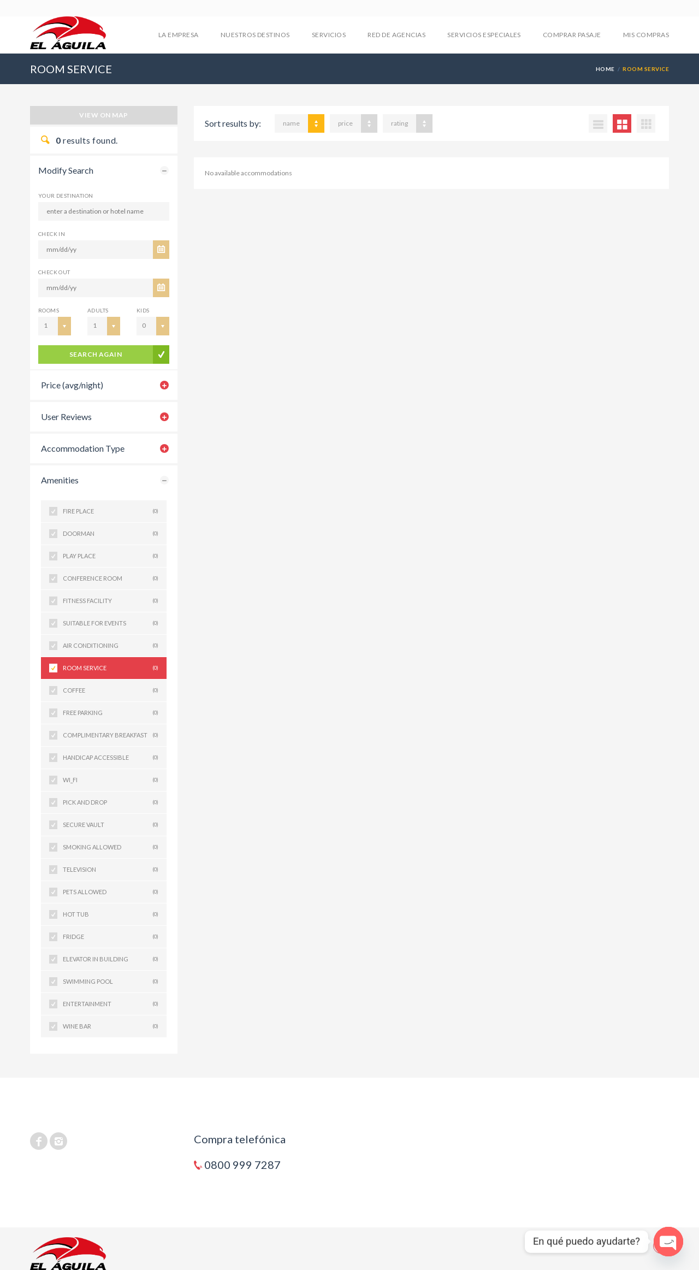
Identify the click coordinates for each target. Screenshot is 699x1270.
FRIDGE (110, 936)
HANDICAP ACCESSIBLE (110, 757)
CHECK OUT (54, 272)
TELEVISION (110, 869)
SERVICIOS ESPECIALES (484, 35)
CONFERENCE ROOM (110, 578)
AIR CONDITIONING (110, 645)
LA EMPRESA (178, 35)
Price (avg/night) (72, 385)
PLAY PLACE (110, 556)
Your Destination (65, 195)
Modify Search (65, 170)
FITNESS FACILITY (110, 600)
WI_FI (110, 780)
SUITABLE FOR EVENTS (110, 623)
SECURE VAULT (110, 824)
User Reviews (66, 416)
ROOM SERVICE (110, 668)
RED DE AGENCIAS (396, 35)
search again (95, 354)
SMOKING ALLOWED (110, 847)
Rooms (48, 310)
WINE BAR (110, 1026)
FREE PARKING (110, 712)
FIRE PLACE (110, 511)
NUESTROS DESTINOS (255, 35)
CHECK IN (51, 234)
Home (605, 69)
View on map (103, 115)
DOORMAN (110, 533)
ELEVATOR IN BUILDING (110, 959)
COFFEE (110, 690)
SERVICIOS (329, 35)
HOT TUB (110, 914)
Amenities (60, 480)
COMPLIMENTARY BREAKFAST (110, 735)
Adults (97, 310)
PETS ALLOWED (110, 892)
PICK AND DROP (110, 802)
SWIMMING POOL (110, 981)
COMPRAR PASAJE (572, 35)
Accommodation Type (83, 448)
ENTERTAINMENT (110, 1004)
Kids (143, 310)
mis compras (646, 35)
